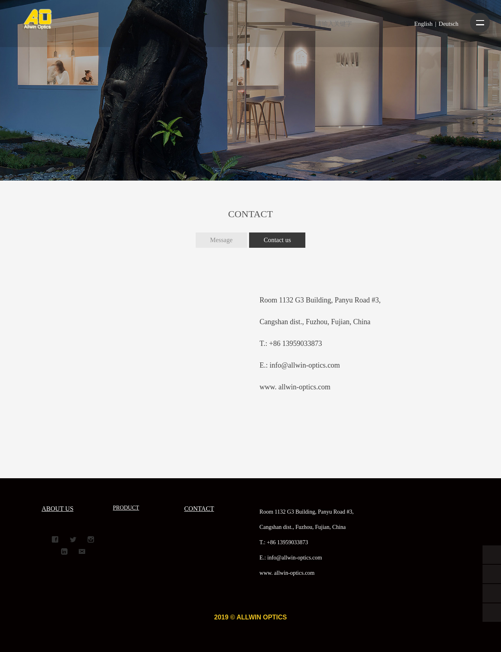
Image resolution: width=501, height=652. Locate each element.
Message (221, 240)
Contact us (277, 240)
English (423, 24)
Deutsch (448, 24)
